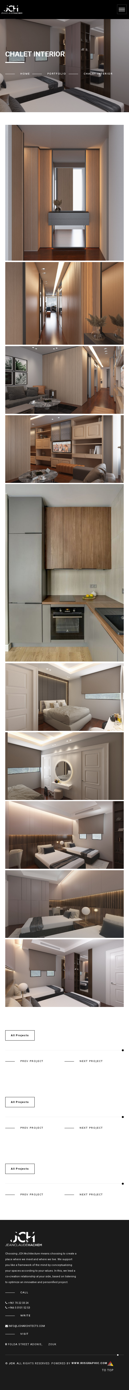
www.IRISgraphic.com (89, 1363)
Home (25, 73)
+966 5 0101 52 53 (17, 1307)
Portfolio (56, 73)
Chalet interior (98, 73)
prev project (31, 1061)
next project (91, 1061)
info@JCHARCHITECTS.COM (25, 1326)
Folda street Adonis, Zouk (30, 1344)
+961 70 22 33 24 (16, 1302)
